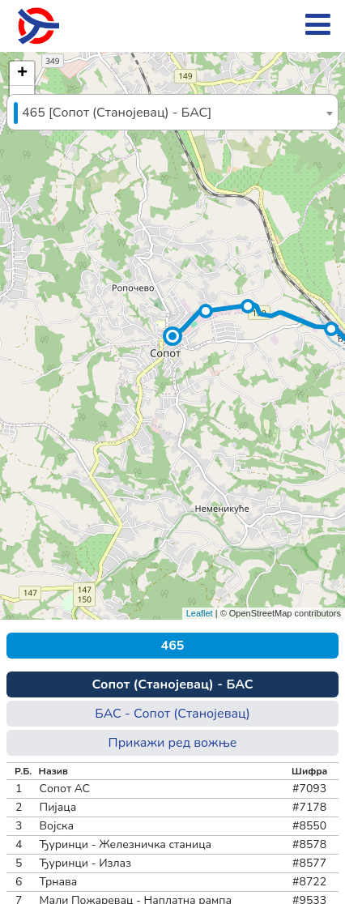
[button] (172, 336)
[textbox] (172, 113)
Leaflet (199, 613)
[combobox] (172, 112)
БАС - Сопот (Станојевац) (172, 714)
